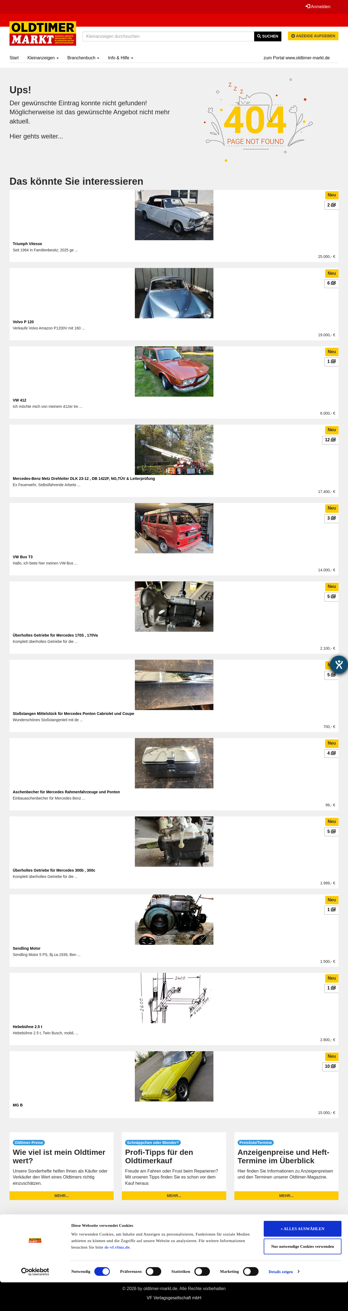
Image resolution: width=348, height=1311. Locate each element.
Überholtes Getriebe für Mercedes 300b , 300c (54, 870)
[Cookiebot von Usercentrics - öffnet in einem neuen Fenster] (35, 1300)
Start (14, 57)
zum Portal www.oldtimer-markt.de (296, 57)
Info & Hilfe (120, 57)
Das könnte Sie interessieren (76, 181)
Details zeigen (281, 1300)
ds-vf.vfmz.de (117, 1276)
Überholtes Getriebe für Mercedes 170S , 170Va (55, 635)
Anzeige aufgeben (313, 36)
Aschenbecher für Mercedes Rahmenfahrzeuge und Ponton (66, 792)
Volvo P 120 (23, 322)
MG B (18, 1105)
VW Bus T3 (23, 557)
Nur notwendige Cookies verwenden (302, 1275)
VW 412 (19, 400)
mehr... (61, 1195)
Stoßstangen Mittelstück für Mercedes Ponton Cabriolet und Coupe (73, 713)
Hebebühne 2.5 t (27, 1027)
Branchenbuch (83, 57)
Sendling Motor (27, 948)
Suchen (267, 36)
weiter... (52, 136)
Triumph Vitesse (27, 244)
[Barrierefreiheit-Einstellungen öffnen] (339, 665)
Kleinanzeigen (43, 57)
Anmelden (317, 6)
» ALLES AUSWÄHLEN (303, 1257)
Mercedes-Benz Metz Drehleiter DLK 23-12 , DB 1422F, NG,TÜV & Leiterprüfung (84, 478)
